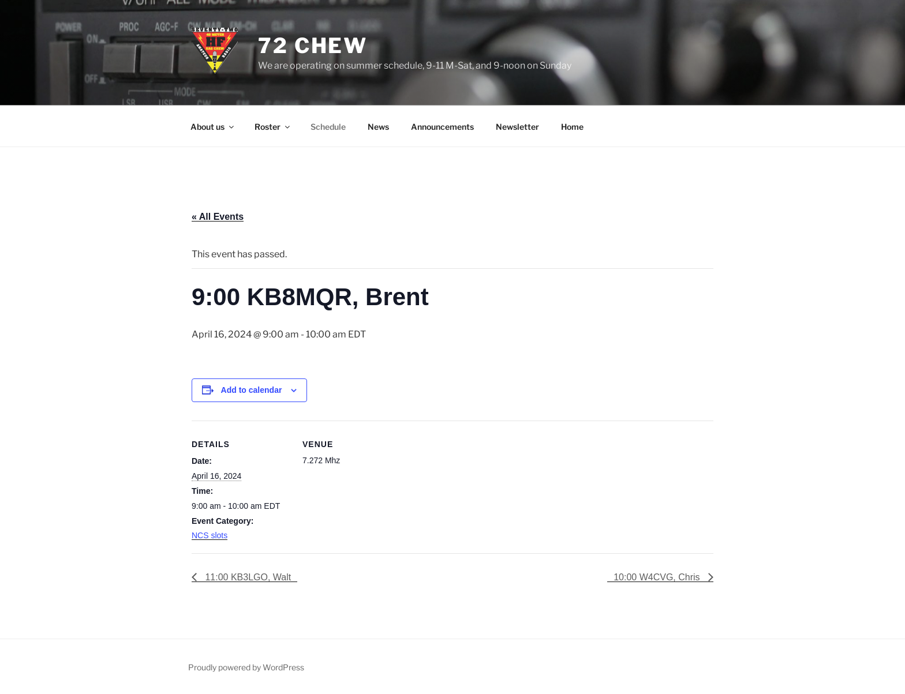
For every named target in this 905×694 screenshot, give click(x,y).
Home (572, 127)
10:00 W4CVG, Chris (658, 577)
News (378, 127)
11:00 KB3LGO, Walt (247, 577)
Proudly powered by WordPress (246, 667)
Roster (273, 127)
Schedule (328, 127)
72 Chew (313, 45)
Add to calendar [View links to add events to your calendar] (251, 390)
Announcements (442, 127)
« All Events (218, 217)
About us (212, 127)
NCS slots (209, 535)
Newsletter (517, 127)
